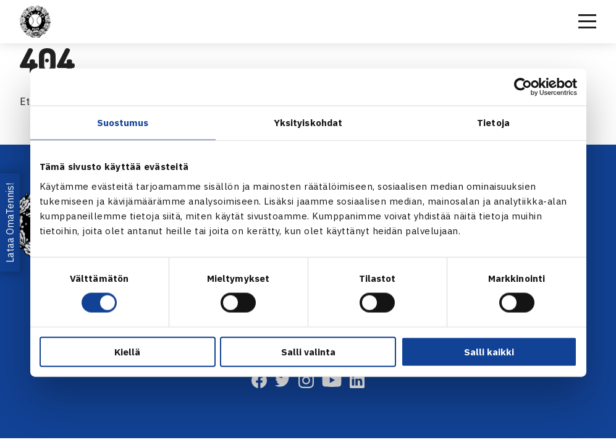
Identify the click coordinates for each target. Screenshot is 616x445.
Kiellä (127, 351)
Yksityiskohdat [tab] (308, 123)
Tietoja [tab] (493, 123)
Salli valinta (308, 351)
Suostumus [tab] (123, 123)
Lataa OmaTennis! (10, 222)
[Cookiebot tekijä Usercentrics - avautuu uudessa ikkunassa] (523, 87)
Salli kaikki (489, 351)
